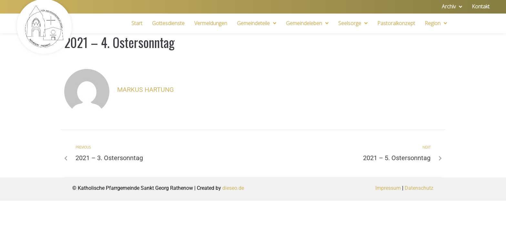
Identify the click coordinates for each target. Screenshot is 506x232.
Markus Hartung (145, 89)
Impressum (388, 188)
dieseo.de (233, 188)
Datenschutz (419, 188)
